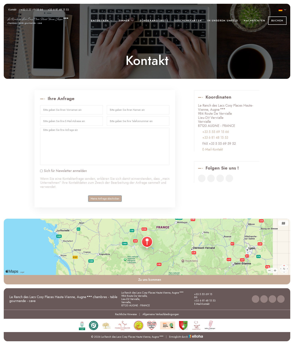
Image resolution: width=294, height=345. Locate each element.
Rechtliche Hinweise (126, 314)
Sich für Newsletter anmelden (63, 171)
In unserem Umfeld (222, 20)
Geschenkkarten (188, 20)
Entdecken (102, 20)
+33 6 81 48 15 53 (203, 300)
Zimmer (126, 20)
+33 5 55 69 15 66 (201, 296)
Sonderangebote (154, 20)
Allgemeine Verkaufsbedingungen (160, 314)
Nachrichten (254, 20)
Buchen (277, 20)
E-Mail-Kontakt (212, 150)
